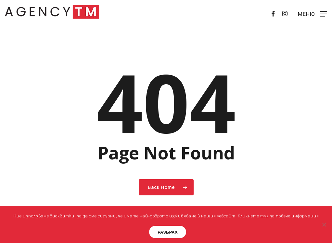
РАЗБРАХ (168, 232)
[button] (312, 13)
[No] (324, 224)
